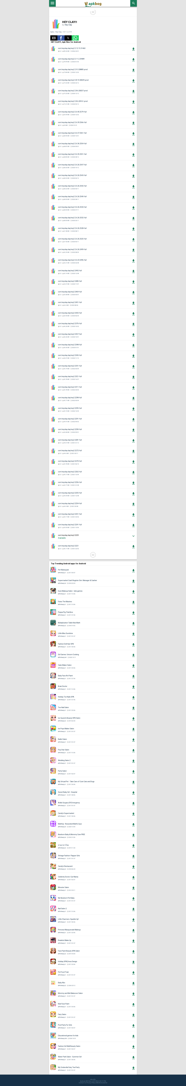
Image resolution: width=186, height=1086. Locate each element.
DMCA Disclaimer (101, 1083)
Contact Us (82, 1083)
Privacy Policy (90, 1083)
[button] (53, 38)
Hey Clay (68, 25)
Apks (52, 32)
